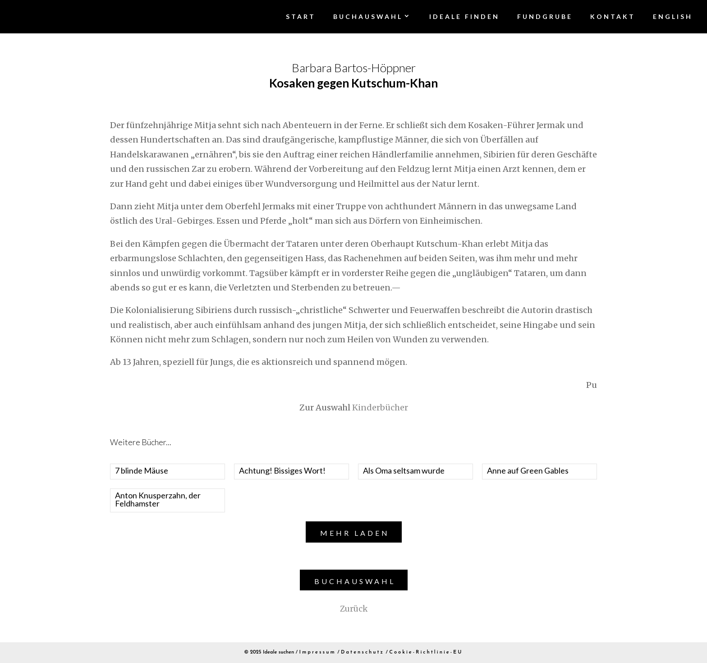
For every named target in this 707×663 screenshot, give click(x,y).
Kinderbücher (380, 407)
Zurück (353, 609)
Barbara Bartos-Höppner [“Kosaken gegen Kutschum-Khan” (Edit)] (354, 67)
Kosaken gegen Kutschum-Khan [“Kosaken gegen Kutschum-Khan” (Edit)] (353, 83)
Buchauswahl (354, 581)
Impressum (317, 652)
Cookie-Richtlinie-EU (426, 652)
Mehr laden (355, 533)
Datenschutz (362, 652)
